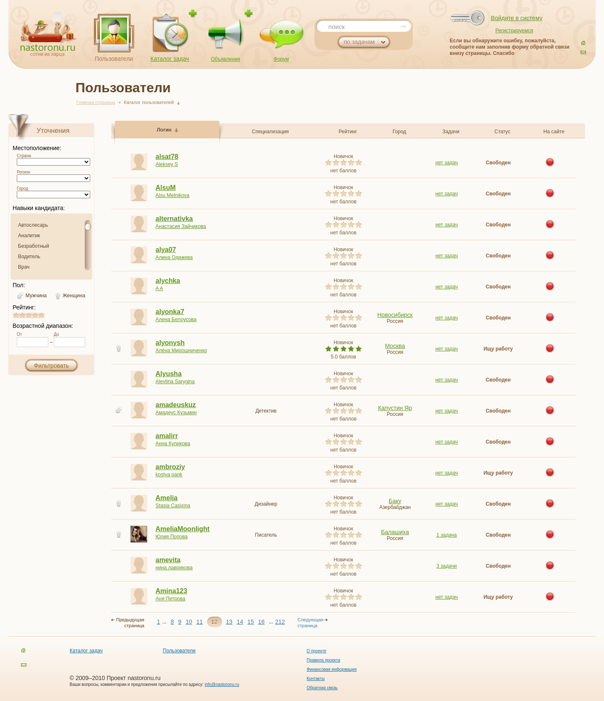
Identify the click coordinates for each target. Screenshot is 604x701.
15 (250, 621)
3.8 (36, 315)
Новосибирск (395, 315)
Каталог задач (170, 58)
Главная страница (95, 102)
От (19, 334)
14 (240, 621)
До (56, 334)
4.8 (42, 315)
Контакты (316, 678)
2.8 (30, 315)
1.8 (23, 315)
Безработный (33, 246)
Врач (23, 267)
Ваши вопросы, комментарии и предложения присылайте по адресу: (137, 684)
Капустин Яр (395, 408)
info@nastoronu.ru (222, 684)
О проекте (316, 651)
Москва (395, 346)
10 (188, 621)
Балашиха (395, 532)
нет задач (446, 163)
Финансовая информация (332, 669)
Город (22, 188)
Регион (23, 172)
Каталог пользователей (149, 102)
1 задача (446, 535)
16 (261, 621)
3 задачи (446, 566)
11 (199, 621)
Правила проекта (323, 660)
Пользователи (114, 58)
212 (280, 621)
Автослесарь (33, 225)
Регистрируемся (514, 31)
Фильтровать (51, 365)
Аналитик (29, 236)
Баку (395, 501)
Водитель (29, 257)
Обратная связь (322, 687)
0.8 (17, 315)
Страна (24, 155)
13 (229, 621)
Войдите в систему (516, 18)
